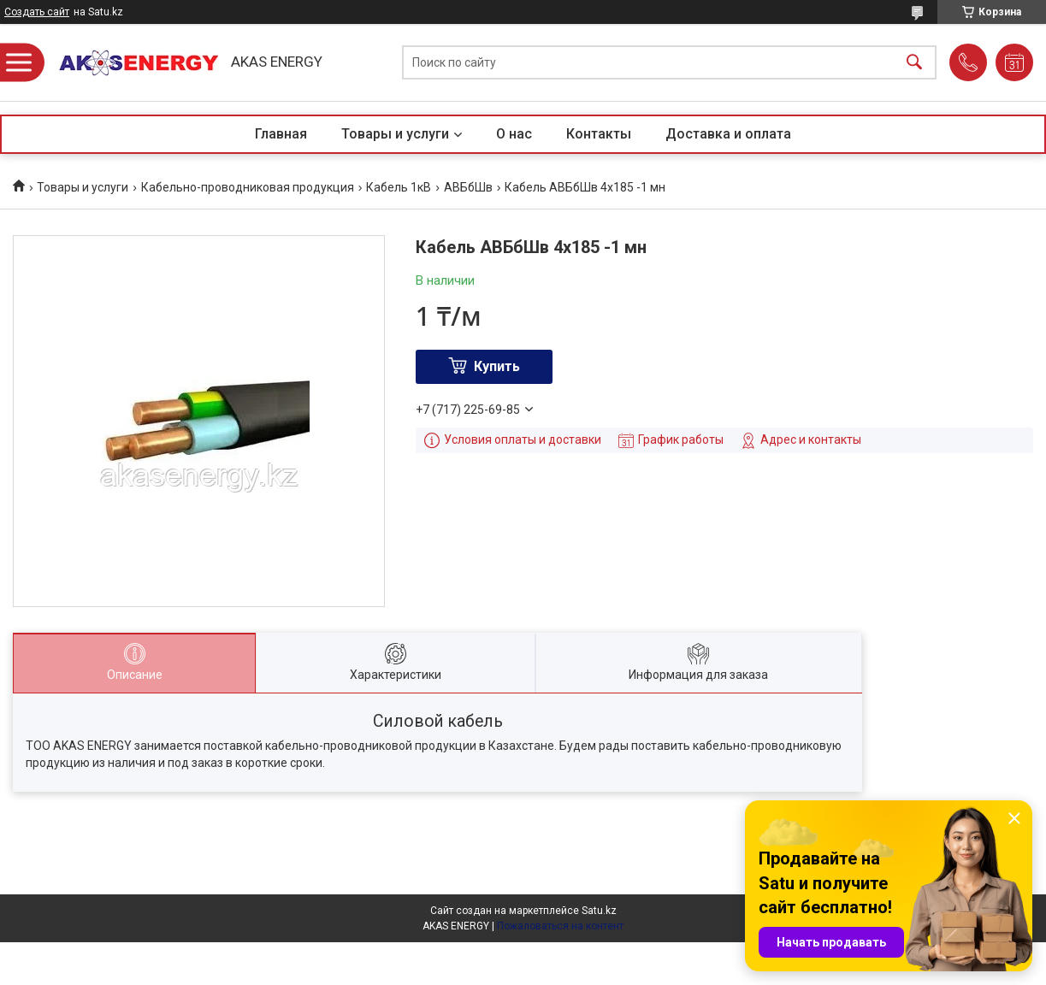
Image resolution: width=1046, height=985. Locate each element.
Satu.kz (599, 911)
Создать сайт (36, 12)
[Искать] (914, 63)
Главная (281, 134)
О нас (514, 134)
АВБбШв (468, 187)
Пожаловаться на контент (560, 926)
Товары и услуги (395, 134)
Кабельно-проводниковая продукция (247, 187)
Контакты (598, 134)
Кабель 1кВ (398, 187)
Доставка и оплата (728, 134)
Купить (497, 366)
